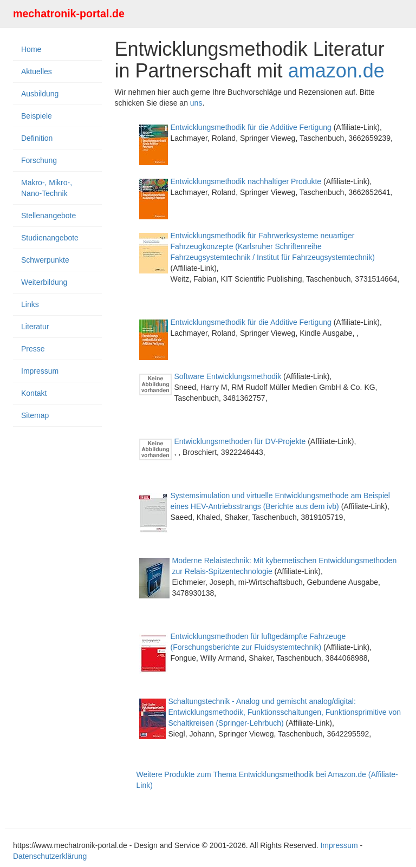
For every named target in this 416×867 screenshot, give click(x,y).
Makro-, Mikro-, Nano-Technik (46, 188)
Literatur (35, 326)
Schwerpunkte (45, 260)
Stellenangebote (48, 215)
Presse (33, 348)
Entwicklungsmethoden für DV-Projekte (240, 441)
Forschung (39, 160)
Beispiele (36, 116)
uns (196, 103)
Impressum (39, 371)
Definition (37, 138)
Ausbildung (39, 93)
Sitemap (35, 415)
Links (30, 304)
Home (31, 49)
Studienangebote (50, 237)
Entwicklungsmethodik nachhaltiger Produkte (246, 181)
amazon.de (336, 71)
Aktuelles (36, 71)
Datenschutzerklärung (50, 856)
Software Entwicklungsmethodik (228, 376)
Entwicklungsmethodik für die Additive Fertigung (251, 127)
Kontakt (34, 393)
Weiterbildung (44, 282)
